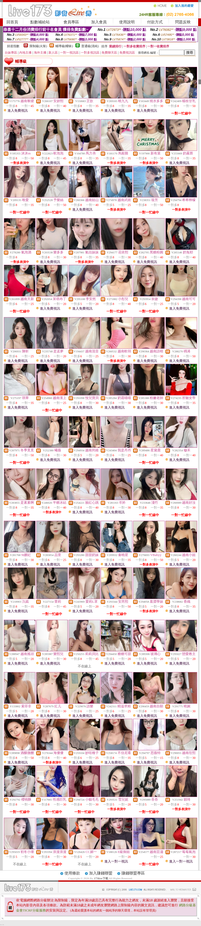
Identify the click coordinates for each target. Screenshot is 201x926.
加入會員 (99, 22)
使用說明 (127, 22)
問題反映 (183, 22)
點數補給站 (40, 22)
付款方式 (155, 22)
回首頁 (12, 22)
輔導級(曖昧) (64, 46)
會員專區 (71, 22)
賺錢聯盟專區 (133, 873)
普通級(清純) (90, 46)
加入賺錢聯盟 (100, 873)
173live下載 (101, 878)
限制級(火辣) (38, 46)
